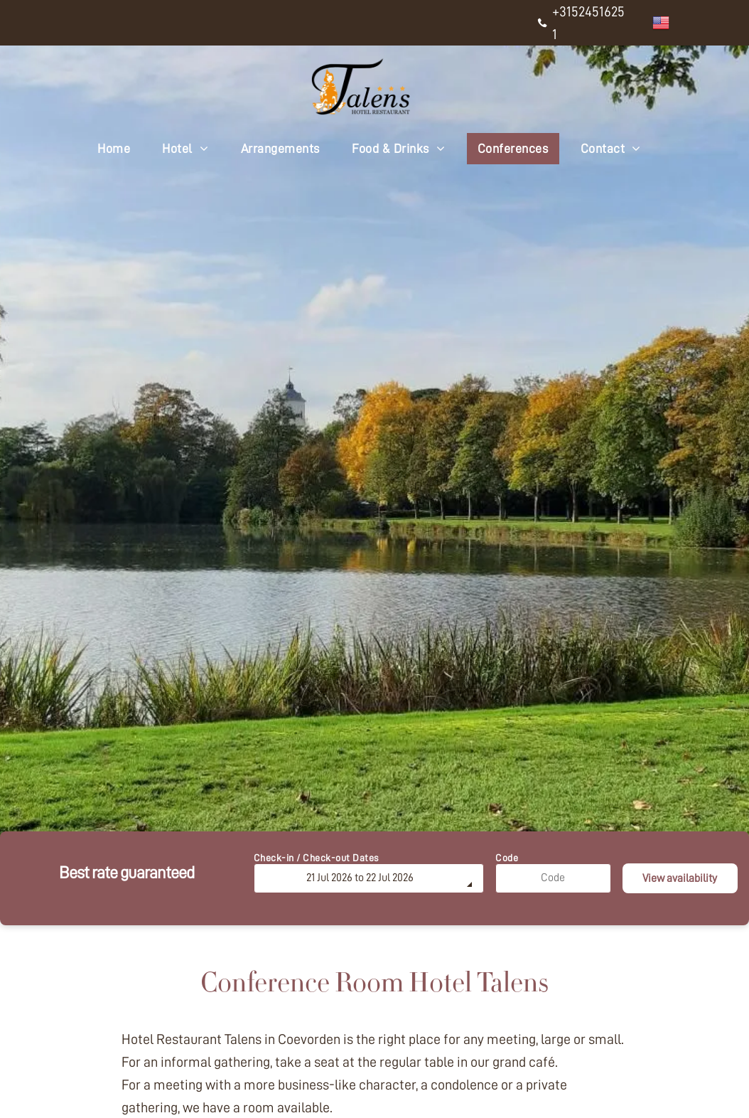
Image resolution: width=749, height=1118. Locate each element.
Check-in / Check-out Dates (316, 858)
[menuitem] (119, 148)
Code (506, 858)
